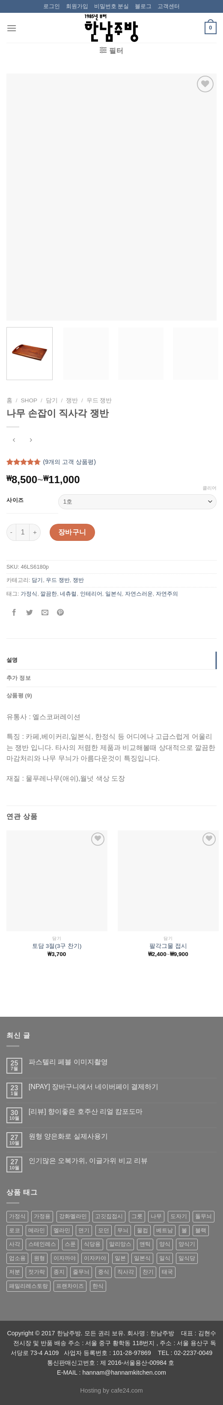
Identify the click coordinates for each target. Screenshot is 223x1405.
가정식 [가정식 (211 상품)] (17, 1216)
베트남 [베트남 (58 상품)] (164, 1230)
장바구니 (72, 532)
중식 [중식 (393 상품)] (103, 1272)
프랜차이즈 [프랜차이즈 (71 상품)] (70, 1286)
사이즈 (15, 500)
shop (29, 400)
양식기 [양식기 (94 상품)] (186, 1244)
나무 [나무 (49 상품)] (156, 1216)
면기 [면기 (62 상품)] (83, 1230)
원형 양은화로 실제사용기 (68, 1136)
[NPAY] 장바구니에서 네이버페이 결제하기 (93, 1086)
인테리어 (91, 593)
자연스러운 (139, 593)
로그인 (51, 6)
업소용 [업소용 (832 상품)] (17, 1258)
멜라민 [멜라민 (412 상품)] (62, 1230)
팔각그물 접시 (168, 946)
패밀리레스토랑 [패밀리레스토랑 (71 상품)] (28, 1286)
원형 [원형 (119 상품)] (39, 1258)
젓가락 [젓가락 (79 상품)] (36, 1272)
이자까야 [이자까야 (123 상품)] (65, 1258)
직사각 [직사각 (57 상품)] (125, 1272)
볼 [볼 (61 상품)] (184, 1230)
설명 (12, 660)
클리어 (209, 487)
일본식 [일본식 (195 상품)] (142, 1258)
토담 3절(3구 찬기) (57, 946)
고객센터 (169, 6)
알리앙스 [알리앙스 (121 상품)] (120, 1244)
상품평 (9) (19, 695)
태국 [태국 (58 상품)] (167, 1272)
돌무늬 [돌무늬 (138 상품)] (203, 1216)
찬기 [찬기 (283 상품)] (148, 1272)
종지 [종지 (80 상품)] (59, 1272)
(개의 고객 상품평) (69, 461)
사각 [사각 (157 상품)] (14, 1244)
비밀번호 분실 (111, 6)
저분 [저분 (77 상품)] (14, 1272)
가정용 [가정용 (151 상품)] (42, 1216)
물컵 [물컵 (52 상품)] (142, 1230)
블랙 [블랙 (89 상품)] (200, 1230)
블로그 (143, 6)
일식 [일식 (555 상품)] (164, 1258)
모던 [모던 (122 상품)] (103, 1230)
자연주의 (167, 593)
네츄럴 (68, 593)
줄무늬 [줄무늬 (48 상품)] (81, 1272)
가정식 (29, 593)
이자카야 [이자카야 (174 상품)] (95, 1258)
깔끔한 (48, 593)
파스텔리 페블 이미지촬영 (68, 1062)
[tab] (111, 660)
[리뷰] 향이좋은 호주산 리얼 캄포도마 (86, 1111)
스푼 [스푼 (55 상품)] (70, 1244)
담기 (52, 400)
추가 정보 (18, 678)
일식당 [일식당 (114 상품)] (186, 1258)
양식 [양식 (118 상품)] (164, 1244)
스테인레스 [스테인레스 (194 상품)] (42, 1244)
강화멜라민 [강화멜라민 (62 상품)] (73, 1216)
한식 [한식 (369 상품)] (98, 1286)
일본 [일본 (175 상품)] (120, 1258)
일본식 (113, 593)
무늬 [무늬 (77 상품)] (122, 1230)
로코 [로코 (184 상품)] (14, 1230)
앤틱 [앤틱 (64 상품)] (145, 1244)
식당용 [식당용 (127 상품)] (92, 1244)
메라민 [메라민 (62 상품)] (36, 1230)
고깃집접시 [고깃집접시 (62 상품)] (109, 1216)
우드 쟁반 (99, 400)
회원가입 (77, 6)
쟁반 (72, 400)
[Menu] (11, 28)
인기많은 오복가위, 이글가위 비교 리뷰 (88, 1160)
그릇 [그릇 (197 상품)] (137, 1216)
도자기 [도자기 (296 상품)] (178, 1216)
